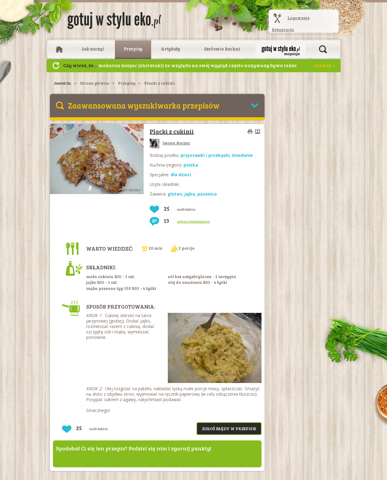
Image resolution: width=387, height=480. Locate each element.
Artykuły (170, 49)
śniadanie (242, 155)
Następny (56, 65)
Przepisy (133, 49)
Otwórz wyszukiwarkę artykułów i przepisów (323, 49)
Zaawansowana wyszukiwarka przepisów (144, 105)
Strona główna (94, 83)
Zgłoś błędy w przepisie (229, 428)
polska (191, 165)
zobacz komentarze (193, 221)
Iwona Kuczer (170, 143)
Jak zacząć (92, 49)
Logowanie (299, 18)
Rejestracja (283, 29)
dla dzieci (181, 174)
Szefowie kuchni (222, 49)
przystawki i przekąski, (206, 155)
